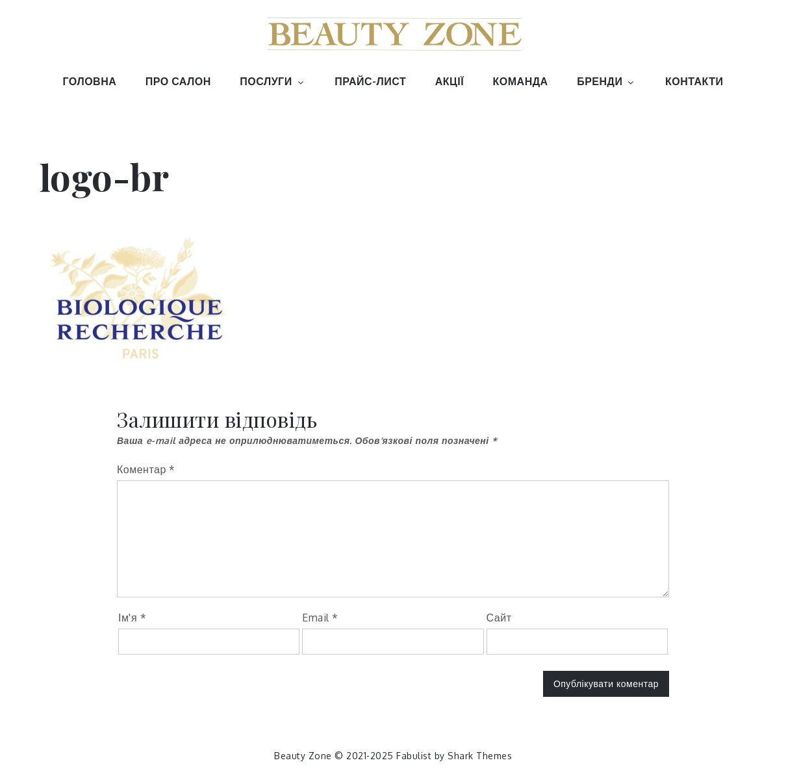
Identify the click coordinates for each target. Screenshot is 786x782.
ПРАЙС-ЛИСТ (370, 81)
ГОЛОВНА (90, 81)
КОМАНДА (520, 81)
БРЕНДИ (606, 81)
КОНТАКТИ (694, 81)
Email (320, 617)
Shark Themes (480, 755)
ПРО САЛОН (178, 81)
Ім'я (132, 617)
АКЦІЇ (449, 81)
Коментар (146, 469)
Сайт (499, 617)
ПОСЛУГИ (272, 81)
